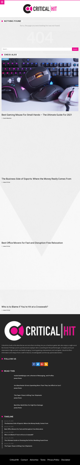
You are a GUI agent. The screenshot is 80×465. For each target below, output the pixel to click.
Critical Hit (14, 460)
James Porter (6, 182)
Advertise (34, 460)
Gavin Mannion (7, 118)
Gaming (5, 59)
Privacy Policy (53, 460)
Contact (24, 460)
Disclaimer (65, 460)
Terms (43, 460)
